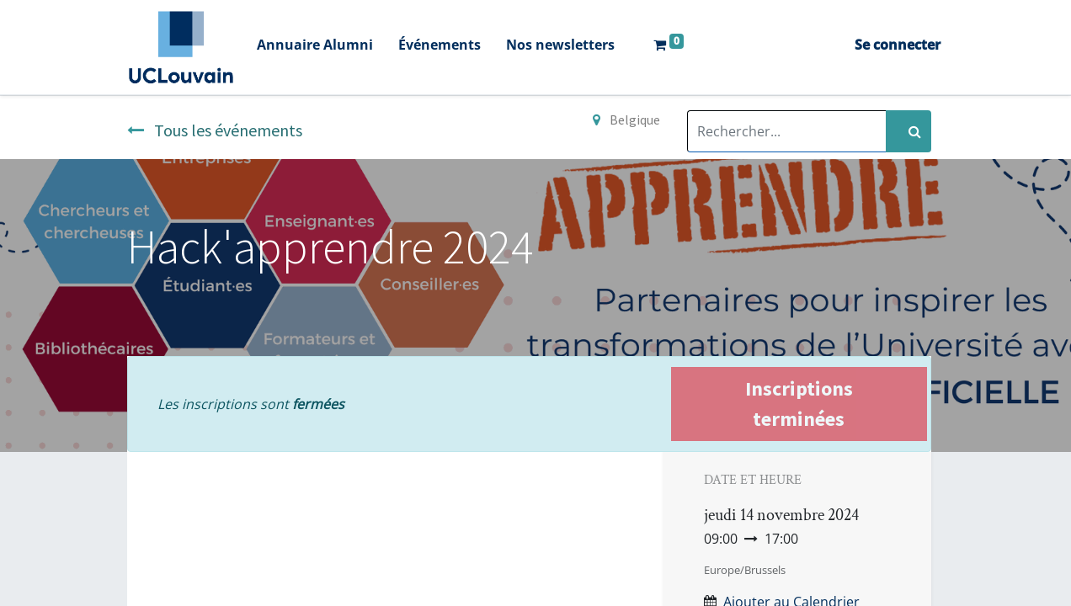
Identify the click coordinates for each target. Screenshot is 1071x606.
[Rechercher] (908, 131)
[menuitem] (337, 47)
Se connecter (876, 44)
